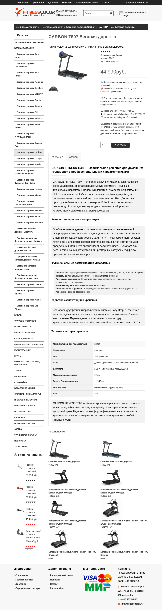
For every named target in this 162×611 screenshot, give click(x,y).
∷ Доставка (52, 2)
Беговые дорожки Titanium (30, 223)
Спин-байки (20, 382)
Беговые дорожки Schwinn (30, 210)
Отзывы (73, 157)
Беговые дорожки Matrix (29, 164)
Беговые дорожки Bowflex (30, 88)
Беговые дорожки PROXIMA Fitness (24, 135)
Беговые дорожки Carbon (29, 152)
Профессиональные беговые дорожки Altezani (27, 258)
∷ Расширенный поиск (86, 2)
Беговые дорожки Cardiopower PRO (24, 202)
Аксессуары (21, 446)
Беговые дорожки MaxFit (29, 300)
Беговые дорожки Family (29, 100)
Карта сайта (56, 588)
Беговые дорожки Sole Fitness (27, 55)
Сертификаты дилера (27, 588)
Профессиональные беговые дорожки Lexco (26, 276)
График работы (24, 579)
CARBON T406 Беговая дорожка (64, 462)
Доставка (20, 584)
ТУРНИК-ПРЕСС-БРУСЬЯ (25, 435)
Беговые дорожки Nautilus (30, 82)
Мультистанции (22, 350)
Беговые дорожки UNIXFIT (30, 94)
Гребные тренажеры (25, 333)
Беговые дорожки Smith (28, 216)
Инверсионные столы (26, 400)
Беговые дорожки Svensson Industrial (24, 172)
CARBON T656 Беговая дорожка (116, 462)
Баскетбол (20, 376)
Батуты (18, 315)
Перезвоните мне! (66, 15)
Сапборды (19, 417)
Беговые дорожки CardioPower (24, 65)
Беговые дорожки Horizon (29, 189)
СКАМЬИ (18, 429)
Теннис (18, 371)
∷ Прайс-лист (37, 2)
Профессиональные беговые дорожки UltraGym (28, 239)
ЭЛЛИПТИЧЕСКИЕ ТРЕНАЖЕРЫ (29, 42)
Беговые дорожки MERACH (24, 292)
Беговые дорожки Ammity (29, 106)
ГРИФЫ (17, 356)
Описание (57, 157)
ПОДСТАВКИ (20, 441)
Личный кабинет (137, 2)
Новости (55, 579)
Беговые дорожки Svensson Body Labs (25, 181)
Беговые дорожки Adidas (29, 118)
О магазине (21, 575)
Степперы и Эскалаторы (27, 394)
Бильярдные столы (24, 423)
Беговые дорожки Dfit (27, 112)
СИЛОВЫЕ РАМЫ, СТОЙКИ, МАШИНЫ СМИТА (27, 363)
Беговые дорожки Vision (29, 195)
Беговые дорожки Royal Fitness (27, 126)
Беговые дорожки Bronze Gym (28, 144)
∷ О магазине (21, 2)
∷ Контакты (66, 2)
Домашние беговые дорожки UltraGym (25, 230)
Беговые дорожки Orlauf (29, 284)
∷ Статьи (104, 2)
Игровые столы (22, 412)
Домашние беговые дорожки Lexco (25, 267)
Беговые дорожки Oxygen (29, 158)
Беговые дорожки (24, 48)
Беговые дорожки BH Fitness (26, 307)
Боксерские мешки (24, 388)
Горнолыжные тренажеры (28, 344)
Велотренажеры (23, 327)
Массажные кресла (24, 406)
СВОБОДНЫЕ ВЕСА (23, 338)
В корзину (120, 145)
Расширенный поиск (61, 575)
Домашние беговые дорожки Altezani (25, 249)
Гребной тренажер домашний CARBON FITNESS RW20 (33, 515)
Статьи (54, 584)
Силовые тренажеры (25, 321)
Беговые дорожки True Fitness (27, 74)
